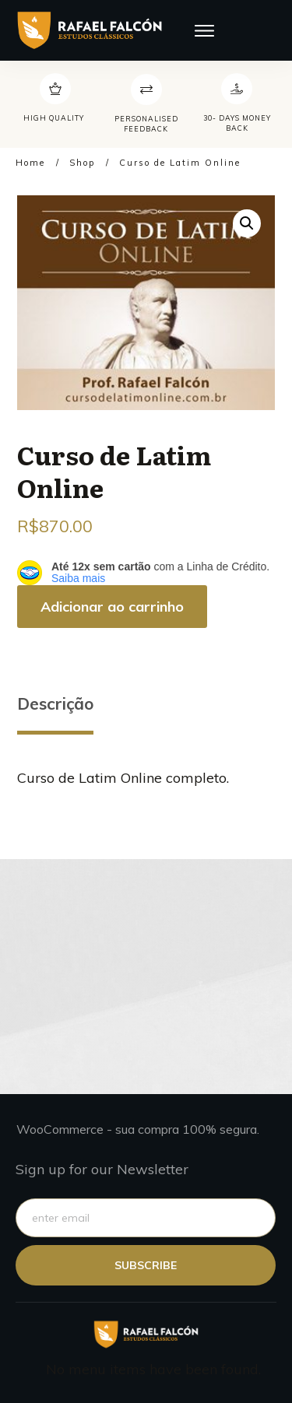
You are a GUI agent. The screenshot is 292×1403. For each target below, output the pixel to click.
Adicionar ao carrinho (112, 607)
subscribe (145, 1265)
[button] (247, 223)
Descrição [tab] (55, 703)
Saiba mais (78, 578)
